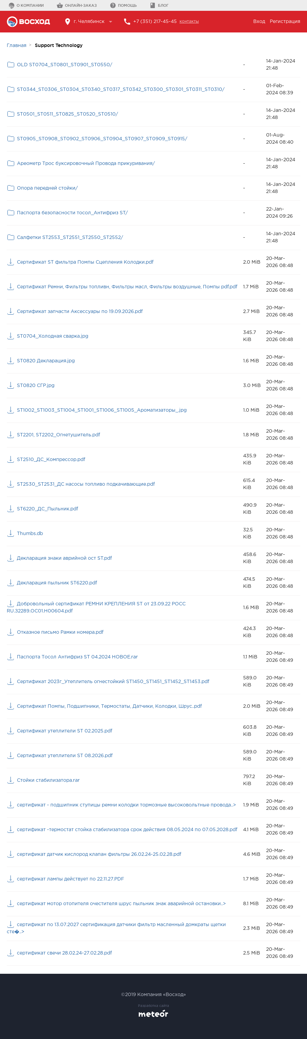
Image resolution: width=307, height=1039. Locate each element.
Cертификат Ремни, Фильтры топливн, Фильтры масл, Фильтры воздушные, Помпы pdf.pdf (127, 287)
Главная (16, 46)
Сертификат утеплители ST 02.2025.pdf (64, 731)
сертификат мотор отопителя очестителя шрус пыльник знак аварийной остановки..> (121, 904)
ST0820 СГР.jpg (35, 386)
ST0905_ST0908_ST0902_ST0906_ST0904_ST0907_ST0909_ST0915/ (102, 139)
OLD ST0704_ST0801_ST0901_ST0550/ (64, 65)
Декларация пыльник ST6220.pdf (57, 583)
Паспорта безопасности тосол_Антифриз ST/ (72, 213)
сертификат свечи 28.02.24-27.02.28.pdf (64, 953)
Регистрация (285, 22)
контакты (189, 21)
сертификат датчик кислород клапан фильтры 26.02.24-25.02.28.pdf (99, 854)
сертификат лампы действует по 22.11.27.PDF (70, 879)
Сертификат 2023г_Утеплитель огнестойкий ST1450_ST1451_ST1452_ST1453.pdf (113, 682)
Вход (259, 22)
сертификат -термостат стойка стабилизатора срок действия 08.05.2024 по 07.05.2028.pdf (127, 830)
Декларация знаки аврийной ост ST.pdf (64, 558)
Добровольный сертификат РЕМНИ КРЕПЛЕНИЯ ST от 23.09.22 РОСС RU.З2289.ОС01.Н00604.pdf (96, 607)
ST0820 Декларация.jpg (46, 361)
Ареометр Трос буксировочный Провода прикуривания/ (86, 164)
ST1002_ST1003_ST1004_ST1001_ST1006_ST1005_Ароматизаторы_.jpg (102, 410)
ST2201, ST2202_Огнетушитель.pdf (58, 435)
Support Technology (58, 45)
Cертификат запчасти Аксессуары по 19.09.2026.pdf (80, 312)
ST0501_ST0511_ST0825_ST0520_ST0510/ (67, 114)
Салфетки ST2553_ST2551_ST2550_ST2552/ (70, 238)
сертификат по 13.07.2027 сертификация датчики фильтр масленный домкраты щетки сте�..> (116, 928)
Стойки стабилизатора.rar (48, 780)
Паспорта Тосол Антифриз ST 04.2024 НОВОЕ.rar (77, 657)
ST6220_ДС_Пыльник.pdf (47, 509)
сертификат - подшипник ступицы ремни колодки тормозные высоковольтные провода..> (126, 805)
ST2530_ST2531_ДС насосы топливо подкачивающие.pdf (86, 484)
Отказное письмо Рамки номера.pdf (60, 632)
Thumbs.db (30, 534)
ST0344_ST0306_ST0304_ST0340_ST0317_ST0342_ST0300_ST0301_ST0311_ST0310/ (121, 90)
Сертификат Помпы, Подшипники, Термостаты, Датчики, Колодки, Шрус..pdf (109, 706)
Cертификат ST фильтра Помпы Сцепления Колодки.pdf (85, 262)
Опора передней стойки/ (47, 188)
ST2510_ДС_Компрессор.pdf (51, 460)
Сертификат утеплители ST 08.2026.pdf (65, 756)
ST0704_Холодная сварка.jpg (52, 336)
